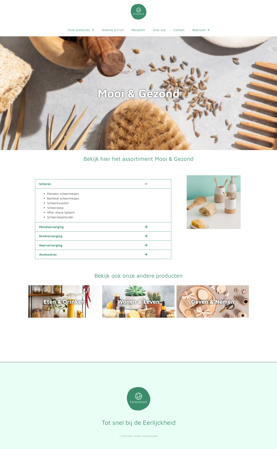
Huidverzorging (50, 236)
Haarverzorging (50, 245)
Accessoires (48, 254)
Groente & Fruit (113, 30)
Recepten (138, 30)
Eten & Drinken (64, 301)
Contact (179, 30)
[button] (103, 183)
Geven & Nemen (212, 301)
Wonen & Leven (138, 301)
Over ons (159, 30)
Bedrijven (201, 29)
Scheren (45, 184)
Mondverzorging (51, 226)
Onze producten (81, 29)
